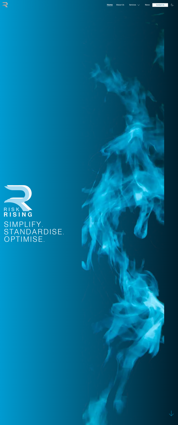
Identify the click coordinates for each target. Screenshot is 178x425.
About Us (120, 5)
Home (110, 5)
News (147, 5)
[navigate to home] (5, 5)
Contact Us (160, 5)
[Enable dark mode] (172, 5)
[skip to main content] (171, 413)
